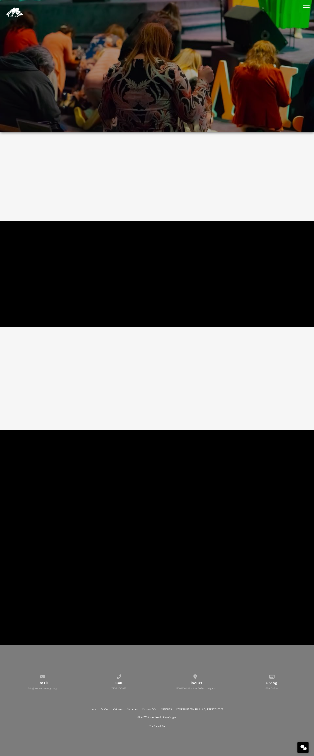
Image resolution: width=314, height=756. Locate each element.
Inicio (93, 709)
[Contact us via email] (42, 675)
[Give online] (271, 675)
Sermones (132, 709)
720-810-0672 (118, 688)
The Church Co (157, 726)
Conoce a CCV (149, 709)
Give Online (272, 688)
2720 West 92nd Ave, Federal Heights (195, 688)
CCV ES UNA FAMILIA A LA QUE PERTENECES (199, 709)
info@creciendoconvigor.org (42, 688)
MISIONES (166, 709)
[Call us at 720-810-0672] (119, 675)
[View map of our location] (195, 675)
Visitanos (118, 709)
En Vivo (104, 709)
